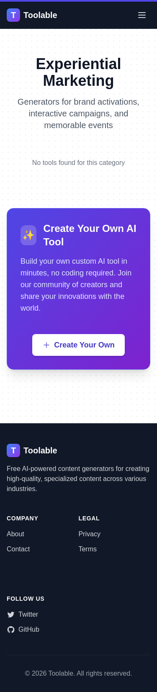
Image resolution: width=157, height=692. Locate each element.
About (15, 534)
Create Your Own (78, 345)
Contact (18, 549)
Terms (87, 549)
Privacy (89, 534)
